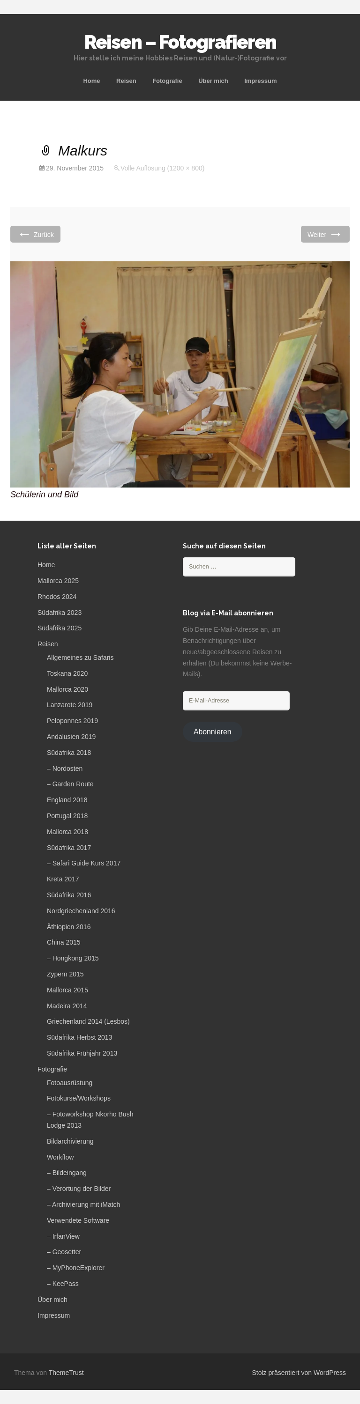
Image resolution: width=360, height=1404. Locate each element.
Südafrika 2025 (60, 628)
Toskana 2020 (67, 673)
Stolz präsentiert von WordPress (299, 1372)
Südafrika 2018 (69, 752)
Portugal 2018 (67, 816)
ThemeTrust (66, 1372)
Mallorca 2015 (67, 990)
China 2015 (64, 942)
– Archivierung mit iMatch (83, 1204)
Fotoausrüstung (69, 1082)
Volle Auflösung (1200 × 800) (162, 168)
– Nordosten (64, 768)
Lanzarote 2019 (69, 705)
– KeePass (63, 1283)
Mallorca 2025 (58, 580)
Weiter (325, 234)
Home (91, 81)
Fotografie (167, 81)
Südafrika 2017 (69, 847)
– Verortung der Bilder (79, 1188)
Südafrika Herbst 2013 (79, 1037)
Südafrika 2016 (69, 895)
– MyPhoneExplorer (76, 1267)
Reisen (126, 81)
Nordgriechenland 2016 (81, 911)
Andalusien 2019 (71, 736)
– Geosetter (64, 1252)
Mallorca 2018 (67, 831)
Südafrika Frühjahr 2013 (82, 1053)
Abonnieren (213, 732)
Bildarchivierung (70, 1141)
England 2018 (67, 800)
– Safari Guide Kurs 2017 (83, 863)
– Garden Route (70, 784)
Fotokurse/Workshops (79, 1098)
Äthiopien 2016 (68, 927)
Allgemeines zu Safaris (80, 657)
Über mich (213, 81)
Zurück (35, 234)
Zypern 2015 (65, 974)
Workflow (60, 1157)
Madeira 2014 (67, 1006)
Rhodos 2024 (57, 596)
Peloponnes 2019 (72, 720)
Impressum (260, 81)
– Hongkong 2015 (73, 958)
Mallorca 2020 (67, 689)
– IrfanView (63, 1236)
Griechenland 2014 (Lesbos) (88, 1021)
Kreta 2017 (63, 879)
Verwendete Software (78, 1220)
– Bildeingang (67, 1172)
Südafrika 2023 (60, 612)
